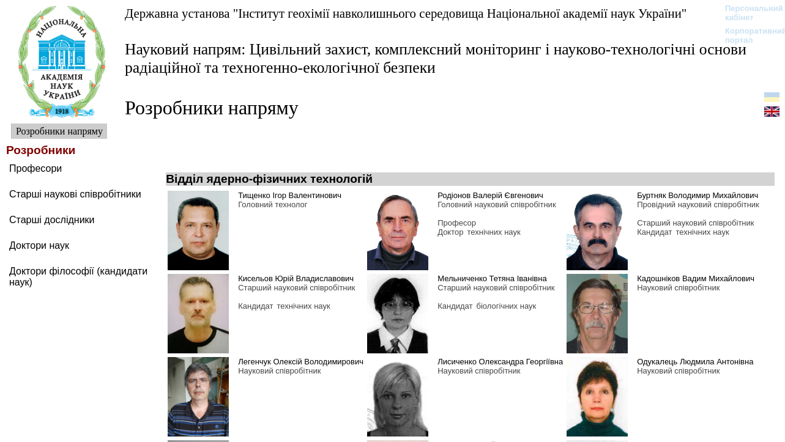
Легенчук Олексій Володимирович (300, 361)
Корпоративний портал (748, 35)
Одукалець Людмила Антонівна (695, 361)
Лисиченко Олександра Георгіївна (500, 361)
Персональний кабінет (748, 13)
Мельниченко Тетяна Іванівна (491, 278)
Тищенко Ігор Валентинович (289, 195)
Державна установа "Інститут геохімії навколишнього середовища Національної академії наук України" (405, 13)
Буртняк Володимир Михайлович (697, 195)
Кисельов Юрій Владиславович (296, 278)
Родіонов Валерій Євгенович (490, 195)
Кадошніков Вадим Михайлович (695, 278)
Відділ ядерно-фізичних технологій (269, 178)
